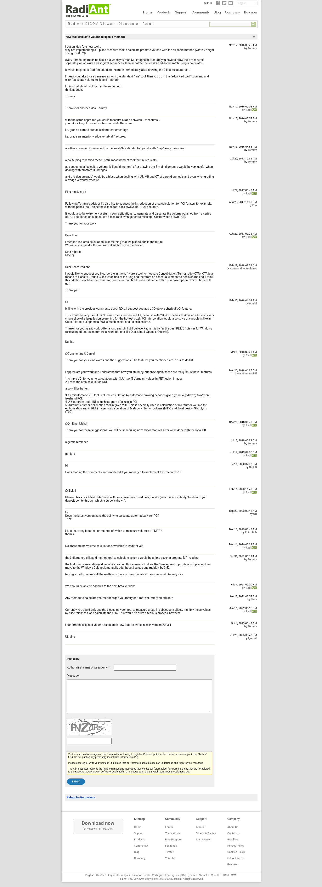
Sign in (208, 2)
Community (201, 12)
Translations (172, 833)
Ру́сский (192, 875)
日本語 (225, 875)
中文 (234, 875)
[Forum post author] (145, 668)
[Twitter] (224, 4)
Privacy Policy (235, 845)
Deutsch (101, 875)
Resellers (232, 839)
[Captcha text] (89, 747)
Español (113, 875)
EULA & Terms (235, 858)
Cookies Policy (236, 851)
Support (181, 12)
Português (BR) (175, 875)
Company (232, 12)
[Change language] (247, 3)
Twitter (169, 851)
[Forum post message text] (139, 699)
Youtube (170, 858)
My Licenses (203, 839)
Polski (146, 875)
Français (125, 875)
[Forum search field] (230, 24)
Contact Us (234, 833)
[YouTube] (230, 4)
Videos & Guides (206, 833)
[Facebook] (218, 4)
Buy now (251, 12)
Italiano (136, 875)
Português (158, 875)
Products (164, 12)
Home (148, 12)
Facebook (171, 845)
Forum (169, 827)
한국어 (215, 875)
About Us (232, 827)
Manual (200, 827)
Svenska (204, 875)
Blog (217, 12)
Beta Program (173, 839)
